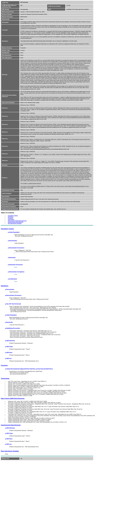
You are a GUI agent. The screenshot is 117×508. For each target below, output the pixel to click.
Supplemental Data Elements (15, 222)
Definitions (10, 216)
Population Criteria (13, 215)
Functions (10, 218)
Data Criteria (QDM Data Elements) (17, 220)
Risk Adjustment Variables (15, 223)
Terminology (11, 219)
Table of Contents (7, 213)
